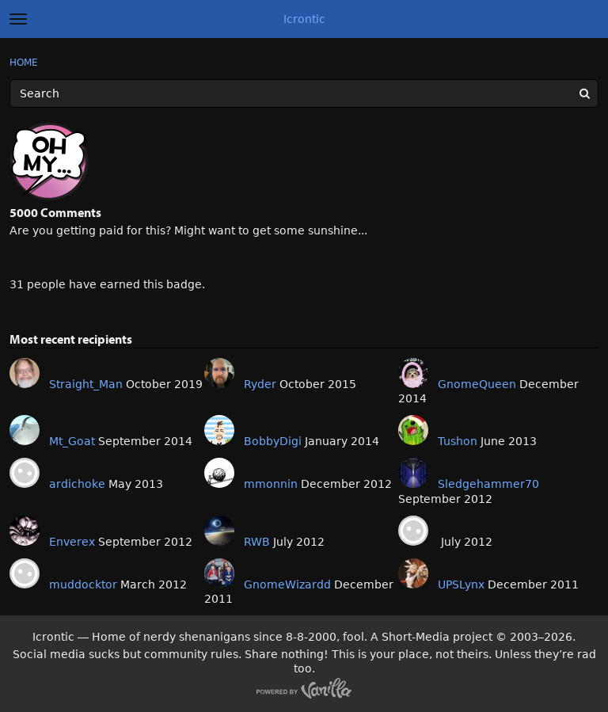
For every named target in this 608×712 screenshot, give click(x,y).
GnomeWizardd (287, 584)
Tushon (457, 441)
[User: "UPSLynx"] (413, 573)
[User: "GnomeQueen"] (413, 373)
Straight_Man (86, 384)
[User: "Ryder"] (219, 373)
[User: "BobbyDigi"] (219, 430)
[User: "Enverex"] (25, 531)
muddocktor (83, 584)
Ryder (260, 384)
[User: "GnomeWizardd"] (219, 573)
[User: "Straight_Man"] (25, 373)
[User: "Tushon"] (413, 430)
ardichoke (77, 484)
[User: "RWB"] (219, 531)
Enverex (72, 541)
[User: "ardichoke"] (25, 473)
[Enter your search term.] (304, 93)
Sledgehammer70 (488, 484)
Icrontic (304, 19)
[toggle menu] (18, 19)
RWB (257, 541)
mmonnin (271, 484)
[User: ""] (413, 531)
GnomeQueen (477, 384)
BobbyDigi (273, 441)
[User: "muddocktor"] (25, 573)
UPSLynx (461, 584)
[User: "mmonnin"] (219, 473)
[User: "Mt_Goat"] (25, 430)
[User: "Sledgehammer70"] (413, 473)
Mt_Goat (72, 441)
